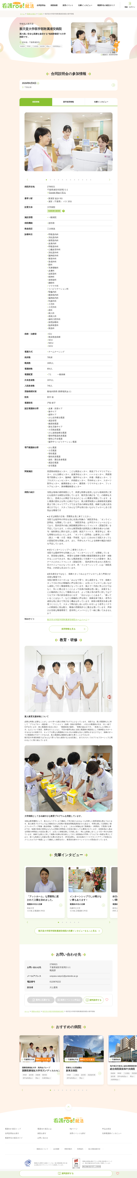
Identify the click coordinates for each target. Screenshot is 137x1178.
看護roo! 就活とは (44, 1129)
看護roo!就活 (31, 14)
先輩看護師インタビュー (112, 1133)
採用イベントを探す (78, 1133)
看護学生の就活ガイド (106, 5)
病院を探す (41, 1133)
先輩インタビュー (85, 5)
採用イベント (68, 5)
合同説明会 (41, 5)
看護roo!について (42, 1149)
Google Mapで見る (57, 193)
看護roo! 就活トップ (13, 1129)
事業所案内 (68, 1149)
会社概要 (56, 1149)
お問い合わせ (42, 1138)
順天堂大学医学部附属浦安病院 (53, 1011)
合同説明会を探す (12, 1133)
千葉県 (40, 14)
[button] (35, 102)
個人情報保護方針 (94, 1149)
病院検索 (54, 5)
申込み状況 (106, 1129)
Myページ (73, 1129)
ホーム (22, 14)
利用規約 (80, 1149)
